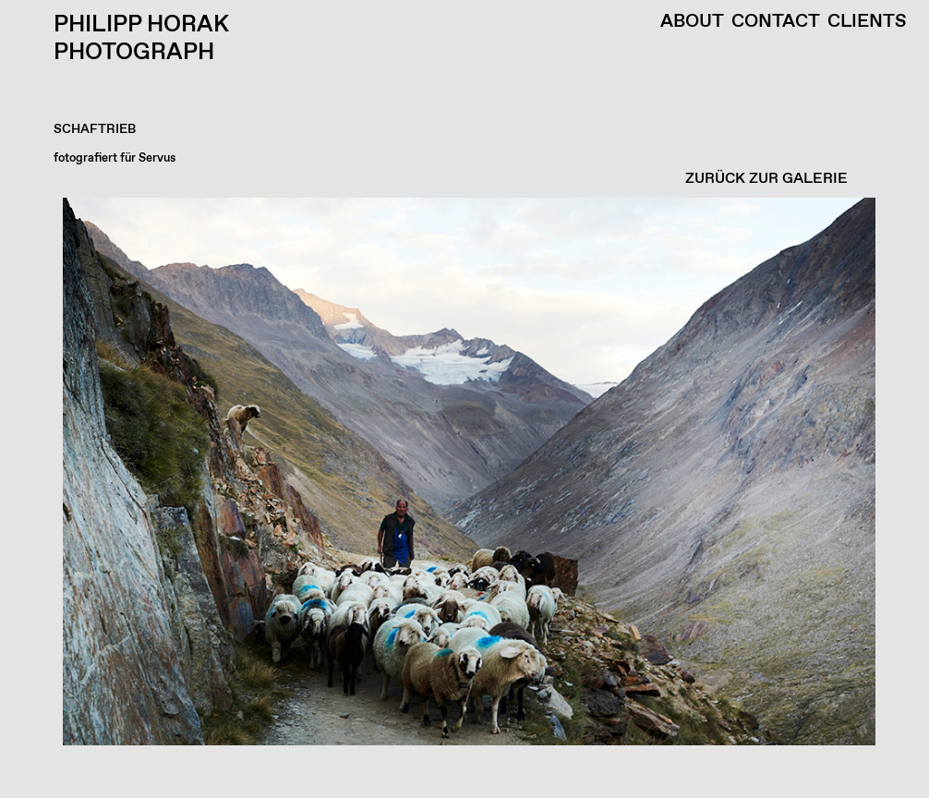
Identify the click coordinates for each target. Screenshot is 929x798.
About (692, 22)
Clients (867, 22)
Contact (775, 22)
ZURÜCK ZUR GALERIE (766, 178)
